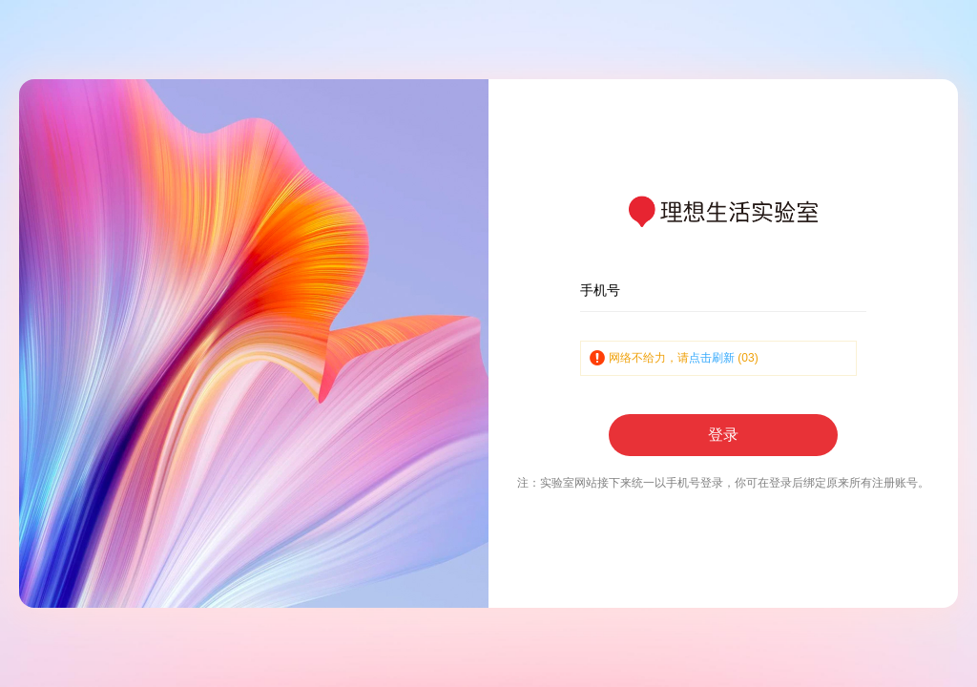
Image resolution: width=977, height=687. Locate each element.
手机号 (600, 290)
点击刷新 (712, 357)
